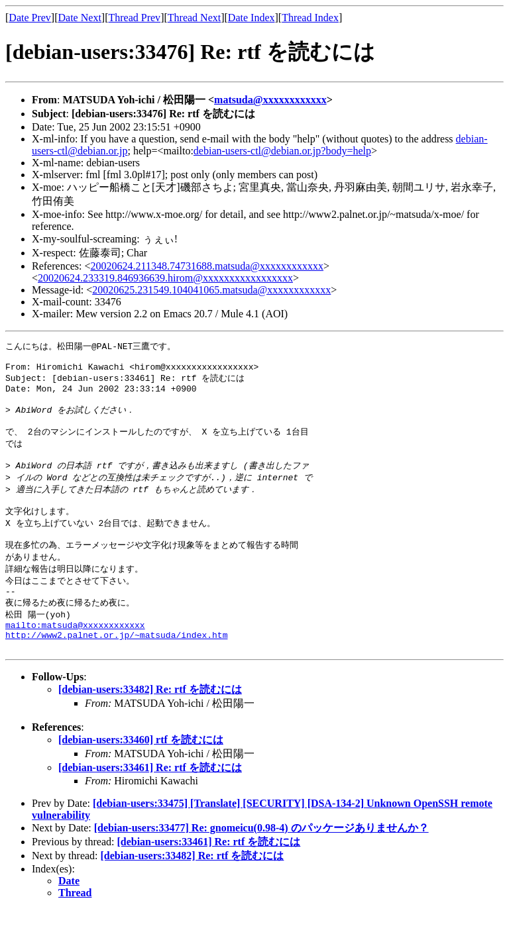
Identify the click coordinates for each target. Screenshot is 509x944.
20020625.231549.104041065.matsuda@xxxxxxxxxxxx (211, 289)
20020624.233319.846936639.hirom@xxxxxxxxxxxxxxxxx (165, 278)
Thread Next (194, 17)
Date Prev (30, 17)
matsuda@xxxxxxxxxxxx (270, 99)
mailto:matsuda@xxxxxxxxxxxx (75, 655)
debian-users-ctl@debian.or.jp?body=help (282, 150)
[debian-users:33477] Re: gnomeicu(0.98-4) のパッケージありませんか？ (261, 862)
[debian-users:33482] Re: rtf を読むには (150, 723)
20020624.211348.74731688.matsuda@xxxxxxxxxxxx (207, 266)
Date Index (251, 17)
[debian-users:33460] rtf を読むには (140, 774)
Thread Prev (134, 17)
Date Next (79, 17)
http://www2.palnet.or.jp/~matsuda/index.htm (116, 667)
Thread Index (310, 17)
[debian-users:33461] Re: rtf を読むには (150, 802)
